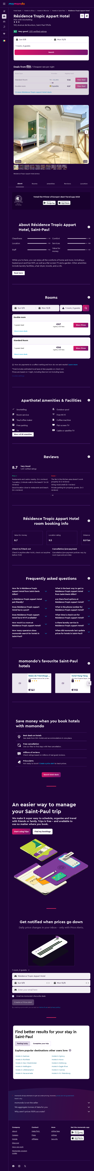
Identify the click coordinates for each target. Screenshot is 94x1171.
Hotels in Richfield (23, 1060)
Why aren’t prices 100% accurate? (52, 1111)
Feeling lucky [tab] (22, 1043)
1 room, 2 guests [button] (23, 46)
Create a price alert (46, 763)
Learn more (72, 365)
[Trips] (4, 33)
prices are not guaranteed (65, 1095)
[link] (51, 774)
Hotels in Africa (29, 10)
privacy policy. (55, 1007)
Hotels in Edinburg (59, 1063)
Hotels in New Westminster (26, 1063)
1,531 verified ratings (38, 31)
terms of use (43, 1007)
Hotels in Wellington (23, 1066)
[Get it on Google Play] (49, 203)
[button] (4, 3)
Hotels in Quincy (58, 1056)
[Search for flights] (4, 11)
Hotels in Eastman (22, 1056)
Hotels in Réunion (43, 10)
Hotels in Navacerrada (24, 1073)
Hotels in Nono (58, 1060)
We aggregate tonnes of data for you (52, 1107)
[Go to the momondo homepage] (17, 3)
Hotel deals (17, 10)
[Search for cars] (4, 21)
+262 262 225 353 (21, 28)
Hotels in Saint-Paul (58, 10)
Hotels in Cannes (58, 1070)
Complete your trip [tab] (41, 1043)
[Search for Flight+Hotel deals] (4, 26)
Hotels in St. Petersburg (61, 1073)
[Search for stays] (4, 16)
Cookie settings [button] (18, 376)
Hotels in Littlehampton (25, 1070)
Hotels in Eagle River (60, 1066)
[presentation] (64, 203)
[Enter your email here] (53, 990)
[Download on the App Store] (64, 203)
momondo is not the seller (52, 1102)
